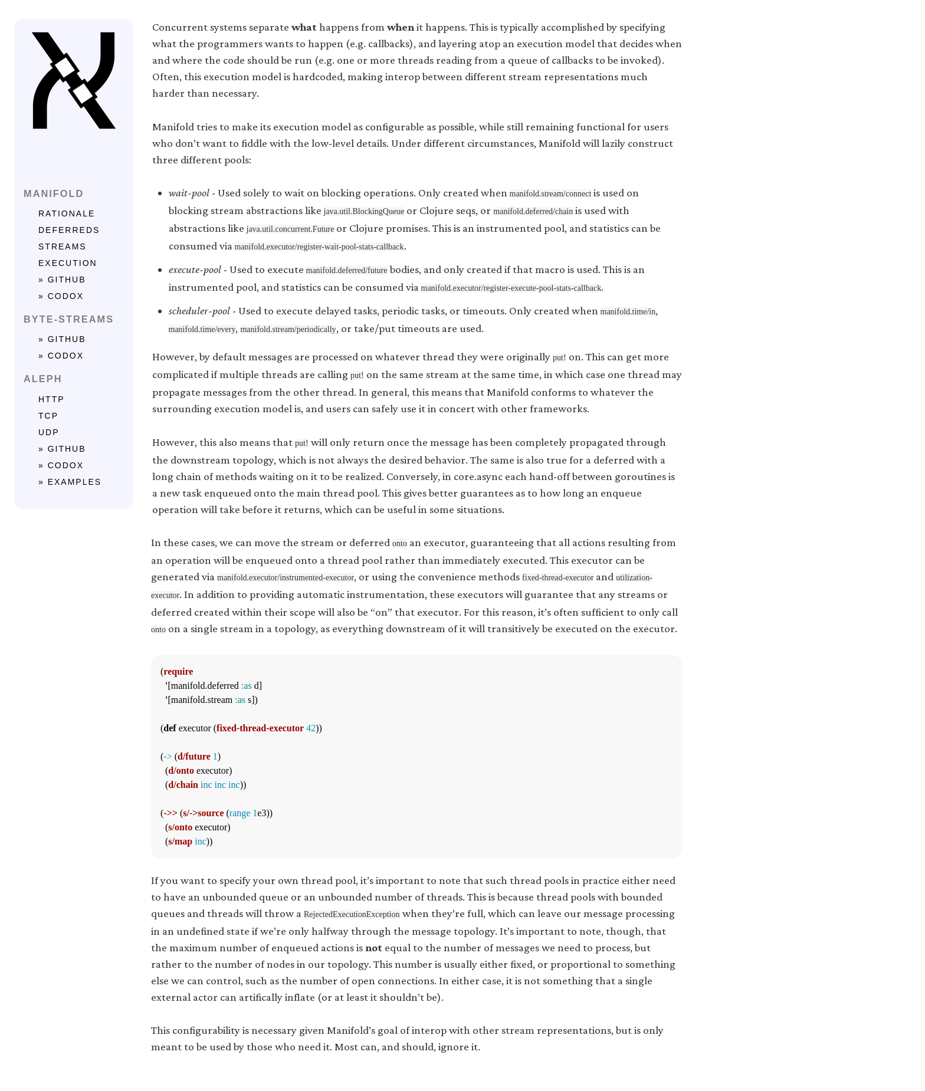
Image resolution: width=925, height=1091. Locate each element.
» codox (61, 296)
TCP (48, 415)
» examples (69, 482)
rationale (66, 213)
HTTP (51, 399)
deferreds (69, 230)
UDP (49, 432)
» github (62, 279)
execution (67, 263)
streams (62, 246)
